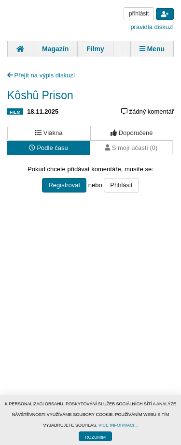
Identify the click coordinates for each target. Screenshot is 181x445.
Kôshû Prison (40, 95)
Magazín (55, 49)
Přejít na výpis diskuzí (41, 75)
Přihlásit (121, 185)
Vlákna (48, 132)
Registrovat (64, 185)
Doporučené (132, 132)
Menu (152, 49)
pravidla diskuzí (152, 26)
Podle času (48, 147)
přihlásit (139, 13)
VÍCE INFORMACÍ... (118, 425)
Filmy (95, 49)
